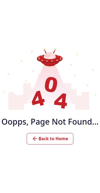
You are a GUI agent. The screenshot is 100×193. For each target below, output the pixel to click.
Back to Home (50, 138)
